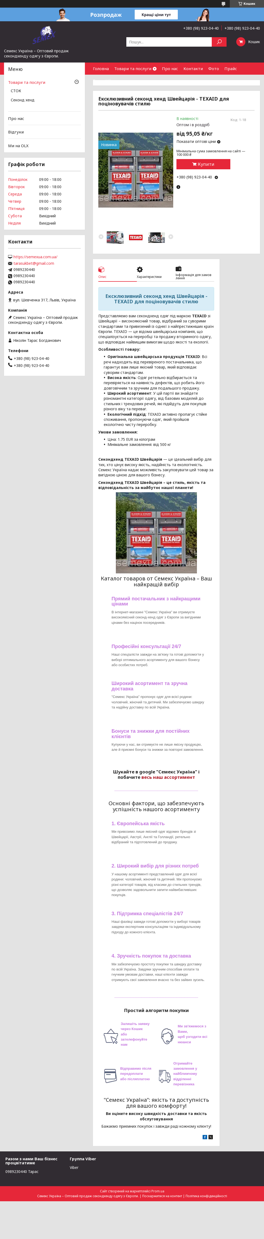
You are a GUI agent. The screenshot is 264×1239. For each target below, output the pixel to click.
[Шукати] (219, 42)
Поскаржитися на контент (162, 1196)
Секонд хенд (22, 100)
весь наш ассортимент (168, 777)
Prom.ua (157, 1191)
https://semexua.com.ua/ (35, 256)
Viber (74, 1167)
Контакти (193, 68)
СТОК (16, 91)
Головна (101, 68)
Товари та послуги (132, 68)
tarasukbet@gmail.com (33, 263)
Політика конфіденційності (206, 1196)
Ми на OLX (18, 145)
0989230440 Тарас (22, 1171)
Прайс (230, 68)
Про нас (170, 68)
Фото (213, 68)
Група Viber (104, 80)
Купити (206, 164)
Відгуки (16, 132)
